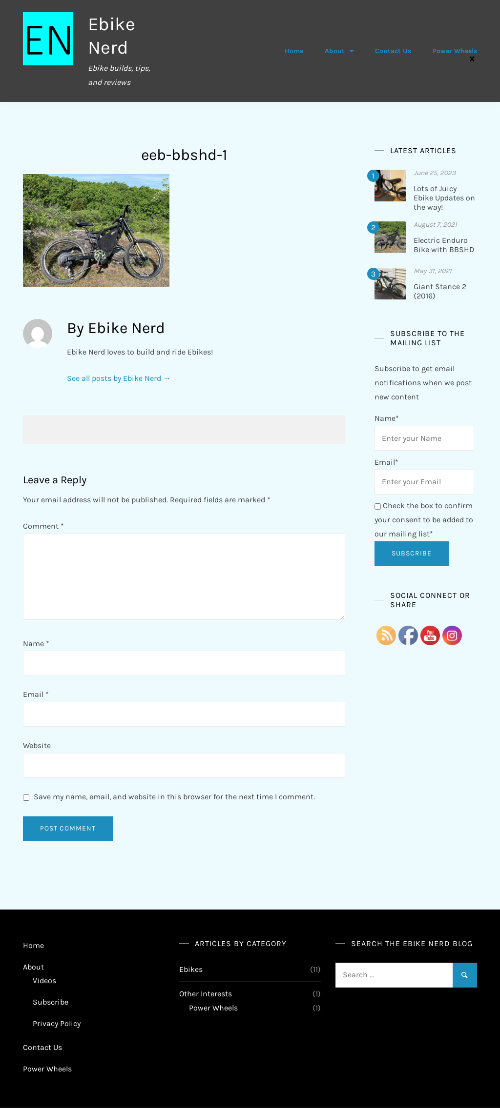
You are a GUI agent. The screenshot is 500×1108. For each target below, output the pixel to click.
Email (36, 694)
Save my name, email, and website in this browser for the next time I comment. (174, 796)
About (335, 51)
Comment (43, 526)
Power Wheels (455, 51)
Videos (44, 980)
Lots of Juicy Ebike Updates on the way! (444, 198)
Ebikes (191, 969)
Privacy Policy (57, 1023)
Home (294, 51)
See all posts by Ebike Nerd (119, 378)
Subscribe (50, 1002)
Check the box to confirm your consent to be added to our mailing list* (424, 519)
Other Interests (205, 993)
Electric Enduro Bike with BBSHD (444, 245)
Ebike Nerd (113, 35)
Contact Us (393, 51)
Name (36, 643)
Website (37, 745)
